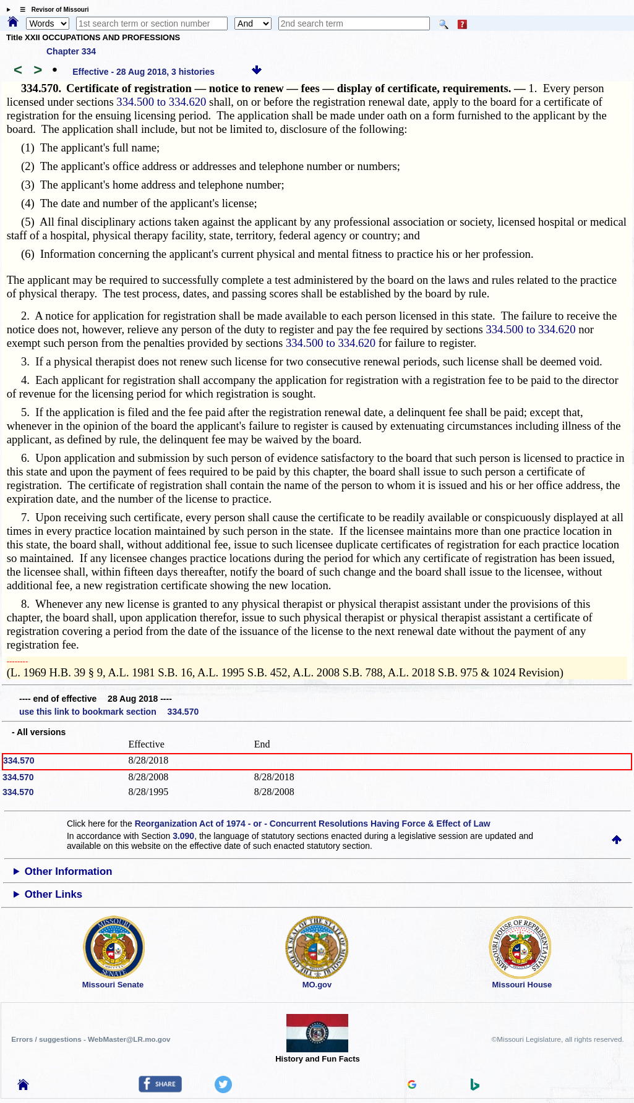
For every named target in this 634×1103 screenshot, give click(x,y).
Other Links (53, 894)
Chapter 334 (71, 51)
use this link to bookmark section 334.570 (109, 712)
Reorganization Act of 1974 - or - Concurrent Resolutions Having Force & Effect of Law (312, 823)
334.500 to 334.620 (161, 101)
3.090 (183, 836)
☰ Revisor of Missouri (51, 9)
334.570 (19, 760)
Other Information (69, 871)
